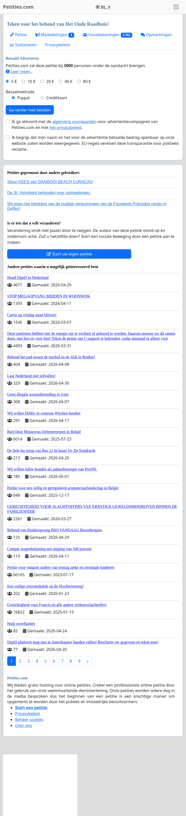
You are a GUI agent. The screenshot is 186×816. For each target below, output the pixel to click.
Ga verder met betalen (30, 110)
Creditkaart (56, 97)
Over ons (23, 725)
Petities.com (18, 6)
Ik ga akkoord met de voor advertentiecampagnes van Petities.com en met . (85, 124)
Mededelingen (54, 35)
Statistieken (23, 45)
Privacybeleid (57, 45)
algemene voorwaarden (74, 121)
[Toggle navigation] (176, 7)
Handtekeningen (107, 35)
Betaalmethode (20, 92)
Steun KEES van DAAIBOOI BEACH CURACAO (50, 182)
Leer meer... (19, 71)
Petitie (18, 34)
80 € (87, 81)
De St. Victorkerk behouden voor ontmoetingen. (49, 193)
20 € (50, 81)
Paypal (23, 97)
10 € (31, 81)
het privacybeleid (65, 127)
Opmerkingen (156, 34)
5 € (14, 81)
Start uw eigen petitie (69, 254)
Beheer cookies (29, 719)
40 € (68, 81)
